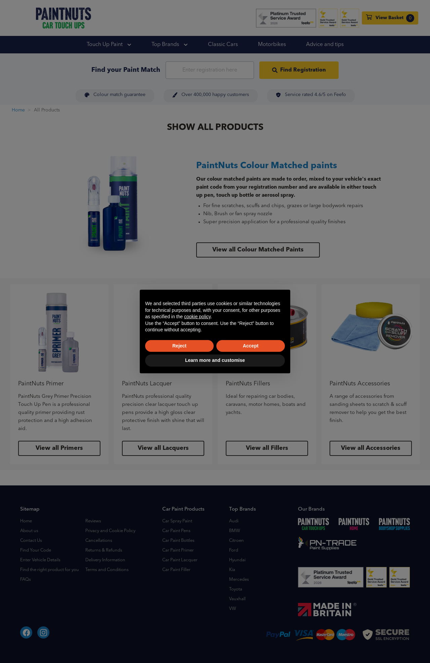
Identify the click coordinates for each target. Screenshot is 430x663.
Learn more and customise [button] (215, 360)
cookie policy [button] (197, 316)
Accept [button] (251, 345)
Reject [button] (179, 345)
